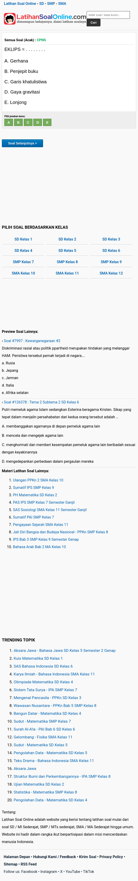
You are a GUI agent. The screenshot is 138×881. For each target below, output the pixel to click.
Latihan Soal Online (20, 3)
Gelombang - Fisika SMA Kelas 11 (43, 737)
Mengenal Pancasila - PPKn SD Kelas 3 (47, 697)
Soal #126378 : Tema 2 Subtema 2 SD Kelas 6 (41, 402)
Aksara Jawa (25, 768)
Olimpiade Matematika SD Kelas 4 (43, 682)
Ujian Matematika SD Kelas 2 (39, 784)
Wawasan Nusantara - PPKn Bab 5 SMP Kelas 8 (55, 705)
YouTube (73, 871)
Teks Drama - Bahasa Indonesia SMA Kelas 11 (54, 760)
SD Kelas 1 (23, 239)
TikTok (88, 871)
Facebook (29, 871)
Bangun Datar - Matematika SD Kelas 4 (47, 713)
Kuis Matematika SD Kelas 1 (38, 658)
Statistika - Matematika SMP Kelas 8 (45, 792)
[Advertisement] (69, 185)
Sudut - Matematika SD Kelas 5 (41, 745)
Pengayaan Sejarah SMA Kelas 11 (40, 524)
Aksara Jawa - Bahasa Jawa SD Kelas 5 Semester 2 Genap (65, 650)
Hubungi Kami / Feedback (54, 857)
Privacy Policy (111, 857)
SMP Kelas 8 (67, 262)
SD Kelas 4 (23, 250)
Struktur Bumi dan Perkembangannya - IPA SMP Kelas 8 (62, 776)
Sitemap (11, 864)
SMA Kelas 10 (23, 273)
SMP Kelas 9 (111, 262)
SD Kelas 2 (67, 239)
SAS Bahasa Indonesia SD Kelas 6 (43, 666)
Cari (94, 22)
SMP (51, 3)
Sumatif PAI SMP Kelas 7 (33, 517)
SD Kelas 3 (111, 239)
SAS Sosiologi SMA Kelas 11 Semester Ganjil (50, 510)
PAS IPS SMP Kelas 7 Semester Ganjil (44, 502)
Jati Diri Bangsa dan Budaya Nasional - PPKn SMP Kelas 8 (60, 532)
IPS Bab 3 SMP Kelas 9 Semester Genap (46, 539)
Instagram (48, 871)
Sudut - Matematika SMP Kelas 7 (42, 721)
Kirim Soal (87, 857)
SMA (62, 3)
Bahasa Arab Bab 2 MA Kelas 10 (39, 547)
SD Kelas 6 (111, 250)
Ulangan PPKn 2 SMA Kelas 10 (38, 480)
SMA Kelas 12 (111, 273)
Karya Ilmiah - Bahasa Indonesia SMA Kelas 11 (54, 674)
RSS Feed (29, 864)
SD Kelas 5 (67, 250)
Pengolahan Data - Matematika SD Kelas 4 (50, 800)
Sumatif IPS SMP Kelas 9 (33, 487)
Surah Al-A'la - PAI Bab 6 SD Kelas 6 (44, 729)
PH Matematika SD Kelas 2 (35, 495)
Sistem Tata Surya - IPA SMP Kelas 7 (45, 689)
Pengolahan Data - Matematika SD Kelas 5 (50, 752)
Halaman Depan (17, 857)
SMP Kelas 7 (23, 262)
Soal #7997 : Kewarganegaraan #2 (32, 341)
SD (41, 3)
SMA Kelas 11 (67, 273)
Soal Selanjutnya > (22, 143)
